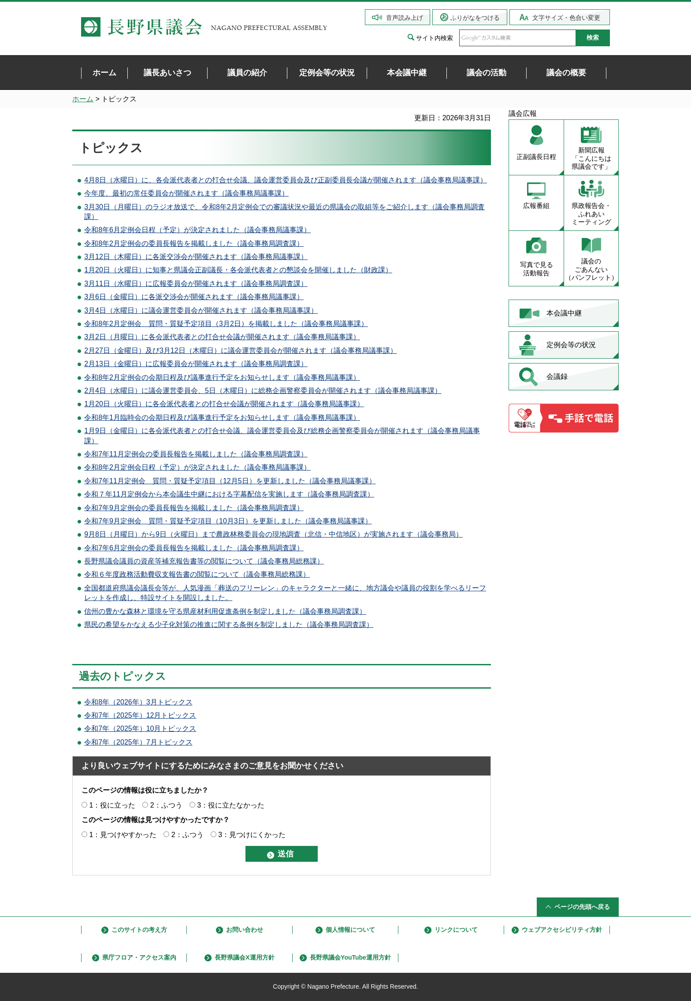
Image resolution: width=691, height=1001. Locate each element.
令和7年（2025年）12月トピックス (140, 715)
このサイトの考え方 (139, 929)
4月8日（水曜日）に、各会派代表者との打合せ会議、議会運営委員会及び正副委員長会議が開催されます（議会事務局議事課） (285, 180)
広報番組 (536, 205)
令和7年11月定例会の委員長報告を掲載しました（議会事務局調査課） (196, 454)
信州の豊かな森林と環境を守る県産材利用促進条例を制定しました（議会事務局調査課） (225, 611)
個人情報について (350, 929)
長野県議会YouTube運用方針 (350, 957)
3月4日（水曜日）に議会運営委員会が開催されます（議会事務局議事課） (201, 310)
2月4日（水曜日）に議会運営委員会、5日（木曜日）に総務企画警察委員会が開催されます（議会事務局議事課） (263, 390)
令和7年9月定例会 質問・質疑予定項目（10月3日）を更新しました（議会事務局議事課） (228, 521)
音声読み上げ (404, 17)
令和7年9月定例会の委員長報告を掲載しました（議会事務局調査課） (194, 508)
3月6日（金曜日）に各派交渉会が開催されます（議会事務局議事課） (194, 296)
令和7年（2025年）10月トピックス (140, 728)
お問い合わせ (244, 929)
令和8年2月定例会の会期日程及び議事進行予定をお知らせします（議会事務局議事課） (222, 377)
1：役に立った (112, 805)
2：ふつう (166, 805)
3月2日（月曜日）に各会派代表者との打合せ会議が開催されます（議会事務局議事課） (222, 337)
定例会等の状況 (571, 344)
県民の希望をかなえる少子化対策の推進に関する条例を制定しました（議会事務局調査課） (228, 624)
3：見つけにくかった (252, 834)
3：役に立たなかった (230, 805)
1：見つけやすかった (122, 834)
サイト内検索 (434, 37)
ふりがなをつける (475, 17)
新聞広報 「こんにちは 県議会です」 (591, 158)
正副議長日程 (536, 156)
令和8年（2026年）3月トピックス (138, 702)
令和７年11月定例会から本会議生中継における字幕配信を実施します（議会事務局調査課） (229, 494)
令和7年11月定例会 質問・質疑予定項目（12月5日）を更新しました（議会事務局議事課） (229, 481)
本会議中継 (564, 313)
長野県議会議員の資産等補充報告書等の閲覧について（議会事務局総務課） (204, 561)
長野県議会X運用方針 (244, 957)
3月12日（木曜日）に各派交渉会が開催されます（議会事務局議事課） (196, 256)
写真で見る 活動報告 (536, 269)
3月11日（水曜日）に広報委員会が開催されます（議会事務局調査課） (196, 283)
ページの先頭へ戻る (582, 906)
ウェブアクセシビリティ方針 (562, 929)
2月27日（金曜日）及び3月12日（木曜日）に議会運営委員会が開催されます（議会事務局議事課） (240, 350)
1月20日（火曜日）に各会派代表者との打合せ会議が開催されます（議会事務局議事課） (224, 404)
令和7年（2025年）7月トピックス (138, 742)
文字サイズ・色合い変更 (566, 17)
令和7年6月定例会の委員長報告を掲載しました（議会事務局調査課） (194, 548)
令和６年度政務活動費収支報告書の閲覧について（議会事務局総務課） (197, 574)
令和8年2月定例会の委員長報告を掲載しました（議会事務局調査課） (194, 243)
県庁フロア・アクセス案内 (139, 957)
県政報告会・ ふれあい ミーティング (591, 214)
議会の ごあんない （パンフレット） (591, 269)
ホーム (82, 99)
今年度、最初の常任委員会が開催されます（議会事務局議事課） (186, 193)
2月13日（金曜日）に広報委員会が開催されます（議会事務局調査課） (196, 363)
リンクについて (456, 929)
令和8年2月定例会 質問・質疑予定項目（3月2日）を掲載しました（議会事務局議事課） (226, 323)
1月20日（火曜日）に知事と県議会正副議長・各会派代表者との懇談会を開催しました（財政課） (238, 270)
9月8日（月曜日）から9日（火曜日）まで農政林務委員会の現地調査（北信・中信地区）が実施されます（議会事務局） (273, 534)
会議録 (557, 376)
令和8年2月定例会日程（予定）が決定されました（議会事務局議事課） (197, 467)
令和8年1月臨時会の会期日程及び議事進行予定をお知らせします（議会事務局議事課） (222, 417)
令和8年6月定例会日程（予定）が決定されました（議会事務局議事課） (197, 230)
